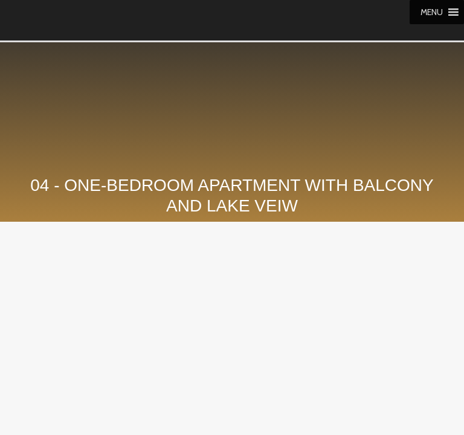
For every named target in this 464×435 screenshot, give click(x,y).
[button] (431, 12)
